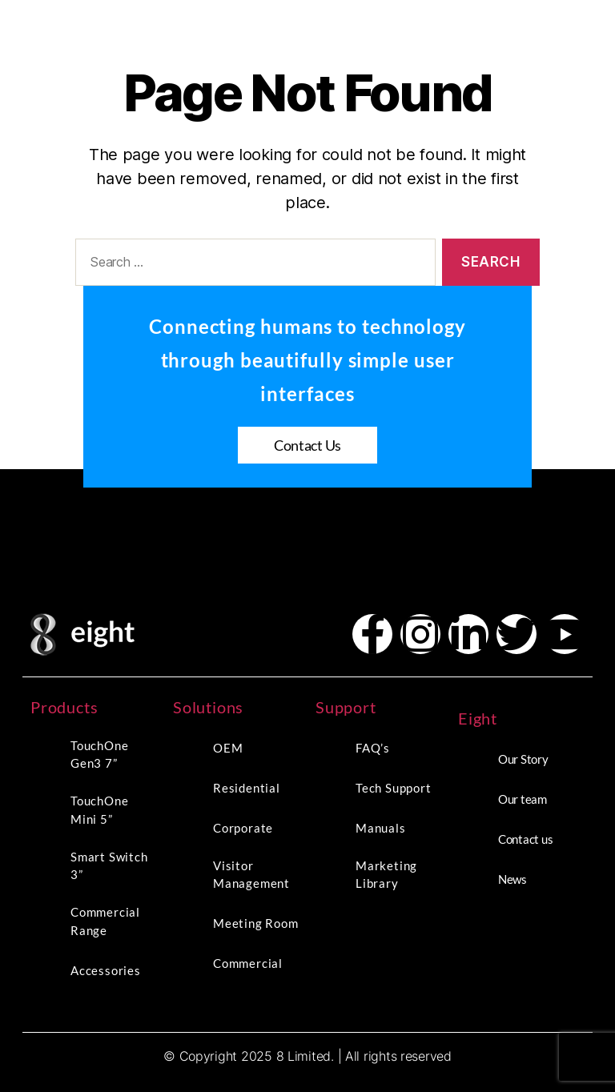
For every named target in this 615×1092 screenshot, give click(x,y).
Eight (477, 718)
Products (64, 707)
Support (346, 707)
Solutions (208, 707)
